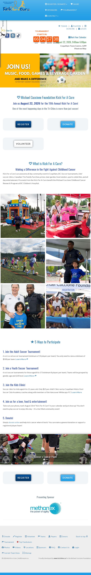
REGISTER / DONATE (56, 4)
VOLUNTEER (23, 143)
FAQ (52, 547)
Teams (42, 536)
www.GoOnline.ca (60, 558)
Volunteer (30, 536)
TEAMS (62, 26)
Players (52, 536)
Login (75, 547)
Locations (28, 547)
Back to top (82, 536)
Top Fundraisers (24, 542)
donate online (14, 422)
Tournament (8, 542)
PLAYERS (76, 26)
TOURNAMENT (69, 10)
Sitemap (27, 553)
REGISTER (23, 124)
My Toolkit (3, 26)
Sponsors (41, 547)
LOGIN (82, 29)
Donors (63, 536)
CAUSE (75, 4)
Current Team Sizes (11, 553)
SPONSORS (51, 10)
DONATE (68, 124)
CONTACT (51, 16)
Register (17, 536)
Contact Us (63, 547)
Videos (17, 547)
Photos (6, 547)
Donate (6, 536)
